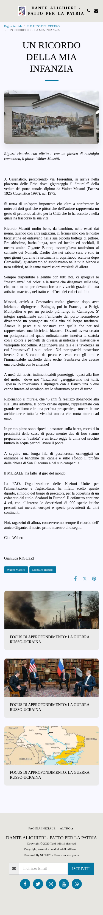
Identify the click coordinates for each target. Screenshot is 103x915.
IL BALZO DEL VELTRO (43, 26)
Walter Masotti (16, 569)
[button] (6, 11)
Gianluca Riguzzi (43, 569)
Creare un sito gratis (66, 855)
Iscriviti (81, 869)
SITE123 (45, 855)
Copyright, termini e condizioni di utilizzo (50, 849)
